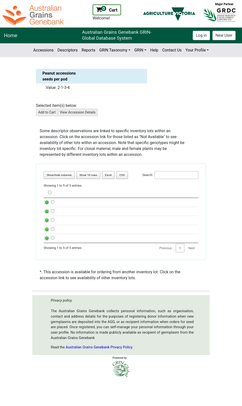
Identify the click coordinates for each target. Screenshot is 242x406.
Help (154, 50)
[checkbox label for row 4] (52, 259)
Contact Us (172, 50)
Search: (170, 175)
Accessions (43, 50)
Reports (88, 50)
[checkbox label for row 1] (52, 218)
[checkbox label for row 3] (52, 245)
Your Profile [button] (196, 50)
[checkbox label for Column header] (49, 192)
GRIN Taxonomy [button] (113, 50)
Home (10, 35)
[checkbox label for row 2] (52, 231)
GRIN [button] (138, 50)
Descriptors (67, 50)
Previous (165, 272)
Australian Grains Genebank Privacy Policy (99, 371)
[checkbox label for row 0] (52, 204)
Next (191, 272)
